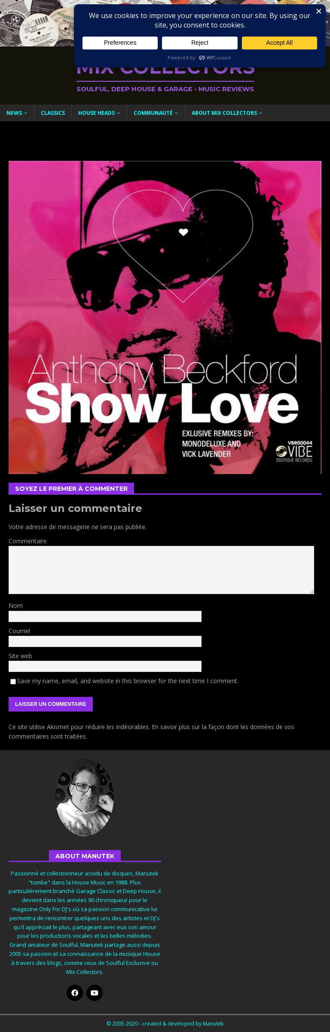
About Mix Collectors (224, 113)
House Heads (96, 113)
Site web (20, 656)
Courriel (19, 631)
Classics (53, 113)
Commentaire (28, 541)
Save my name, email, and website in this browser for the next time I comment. (127, 681)
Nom (16, 605)
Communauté (153, 113)
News (14, 113)
